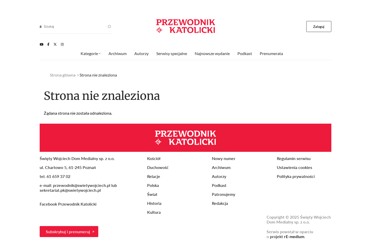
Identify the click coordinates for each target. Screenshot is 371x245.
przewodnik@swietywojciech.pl (81, 185)
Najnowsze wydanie (212, 53)
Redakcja (220, 203)
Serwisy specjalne (171, 53)
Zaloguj (319, 27)
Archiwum (117, 53)
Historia (154, 203)
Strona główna (62, 74)
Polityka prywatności (296, 176)
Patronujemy (223, 194)
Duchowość (158, 167)
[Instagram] (62, 44)
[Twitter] (55, 44)
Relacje (153, 176)
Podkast (244, 53)
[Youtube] (41, 44)
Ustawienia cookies (294, 167)
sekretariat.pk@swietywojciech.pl (70, 190)
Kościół (153, 158)
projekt (287, 236)
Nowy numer (223, 158)
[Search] (40, 27)
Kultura (154, 212)
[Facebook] (48, 44)
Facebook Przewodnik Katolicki (68, 203)
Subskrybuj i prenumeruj (68, 231)
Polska (153, 185)
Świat (152, 194)
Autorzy (141, 53)
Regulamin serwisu (294, 158)
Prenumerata (271, 53)
